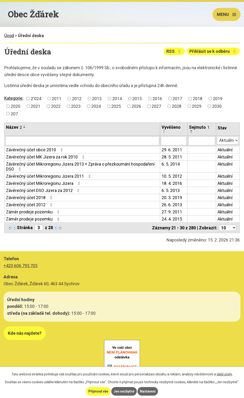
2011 (56, 98)
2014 (117, 98)
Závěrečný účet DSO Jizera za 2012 (43, 190)
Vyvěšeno (171, 127)
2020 (15, 106)
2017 (177, 98)
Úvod (9, 35)
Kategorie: (13, 98)
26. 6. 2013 (172, 204)
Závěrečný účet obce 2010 (35, 149)
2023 (76, 106)
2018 (197, 98)
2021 (35, 106)
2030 (217, 106)
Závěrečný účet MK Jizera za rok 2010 (46, 156)
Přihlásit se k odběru (213, 51)
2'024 (36, 98)
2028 (176, 106)
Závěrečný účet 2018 (30, 197)
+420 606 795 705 (20, 265)
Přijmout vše (98, 391)
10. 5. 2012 (172, 176)
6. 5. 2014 (171, 164)
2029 (196, 106)
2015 (137, 98)
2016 (157, 98)
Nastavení (148, 391)
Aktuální (225, 149)
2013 (97, 98)
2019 (217, 98)
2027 (156, 106)
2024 (96, 106)
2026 (136, 106)
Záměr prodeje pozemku (33, 211)
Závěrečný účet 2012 (30, 204)
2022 (56, 106)
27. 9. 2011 (172, 211)
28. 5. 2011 (172, 156)
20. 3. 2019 (172, 197)
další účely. (225, 374)
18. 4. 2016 (172, 183)
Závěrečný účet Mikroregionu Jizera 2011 (49, 176)
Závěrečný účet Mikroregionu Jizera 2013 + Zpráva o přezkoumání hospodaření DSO (80, 167)
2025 (116, 106)
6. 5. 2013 (171, 190)
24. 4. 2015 (172, 218)
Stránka (25, 227)
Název (14, 127)
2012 (76, 98)
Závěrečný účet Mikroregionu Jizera (44, 183)
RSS (174, 51)
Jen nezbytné (124, 391)
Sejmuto (199, 127)
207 (14, 113)
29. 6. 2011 (172, 149)
